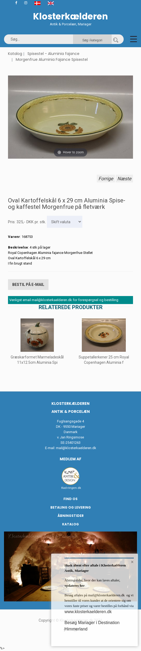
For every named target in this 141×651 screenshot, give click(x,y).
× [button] (132, 562)
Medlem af (70, 459)
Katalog (15, 53)
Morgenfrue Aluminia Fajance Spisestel (52, 59)
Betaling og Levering (70, 507)
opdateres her (75, 586)
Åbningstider (71, 515)
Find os (70, 499)
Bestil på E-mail (28, 284)
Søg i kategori (92, 40)
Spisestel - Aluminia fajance (53, 53)
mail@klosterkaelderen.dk (76, 448)
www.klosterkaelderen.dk (88, 611)
